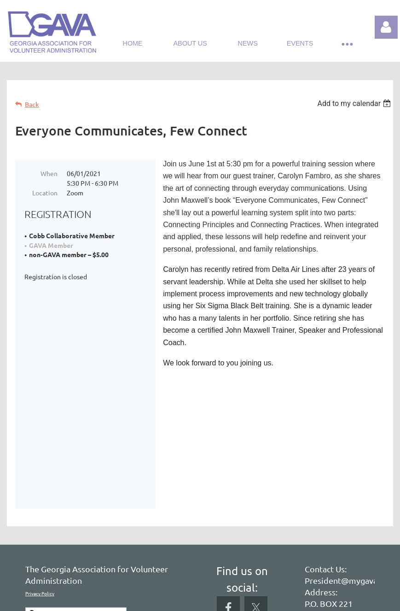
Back (32, 104)
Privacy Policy (39, 502)
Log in (386, 27)
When (49, 173)
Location (45, 192)
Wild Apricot (283, 599)
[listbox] (355, 103)
